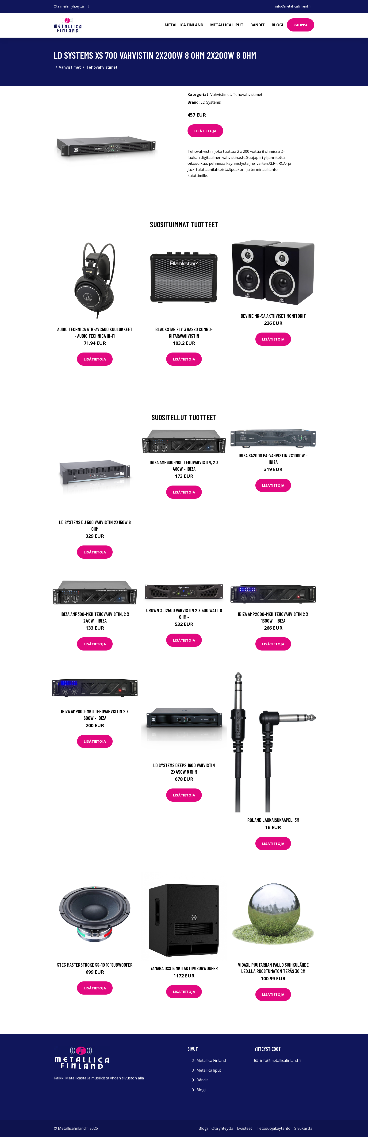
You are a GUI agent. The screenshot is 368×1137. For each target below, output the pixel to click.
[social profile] (88, 6)
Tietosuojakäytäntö (273, 1128)
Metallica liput (226, 24)
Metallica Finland (184, 24)
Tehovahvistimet (102, 67)
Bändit (257, 24)
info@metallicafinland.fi (292, 6)
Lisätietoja (205, 130)
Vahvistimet (70, 67)
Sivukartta (303, 1128)
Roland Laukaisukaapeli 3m (273, 820)
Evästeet (244, 1128)
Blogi (277, 24)
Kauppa (300, 25)
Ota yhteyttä (222, 1128)
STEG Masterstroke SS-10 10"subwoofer (95, 965)
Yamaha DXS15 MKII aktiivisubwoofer (184, 968)
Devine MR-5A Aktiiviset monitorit (273, 316)
